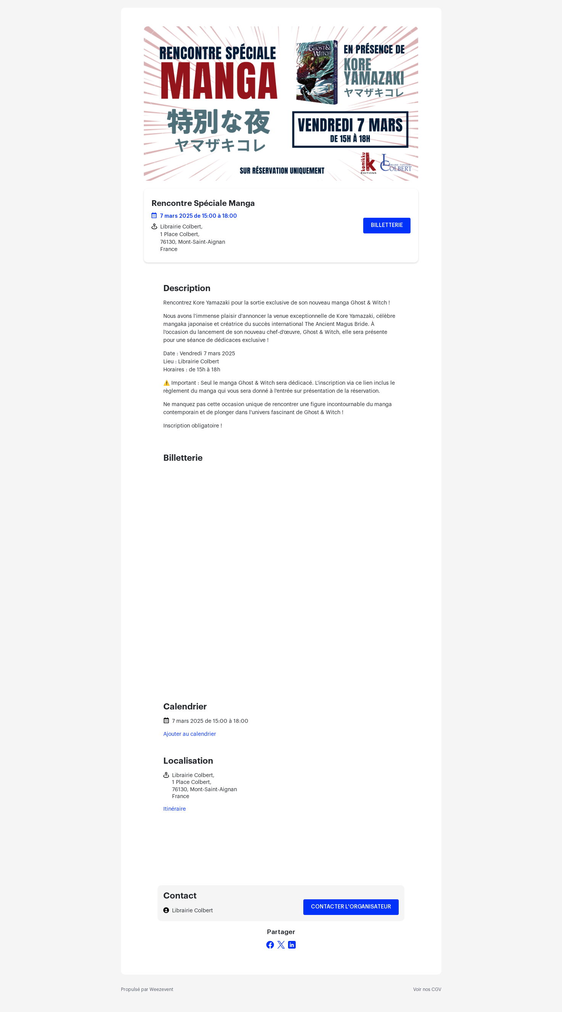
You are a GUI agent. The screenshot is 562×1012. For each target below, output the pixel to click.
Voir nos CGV (427, 989)
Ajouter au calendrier (189, 734)
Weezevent (161, 989)
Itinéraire (174, 809)
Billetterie (387, 225)
